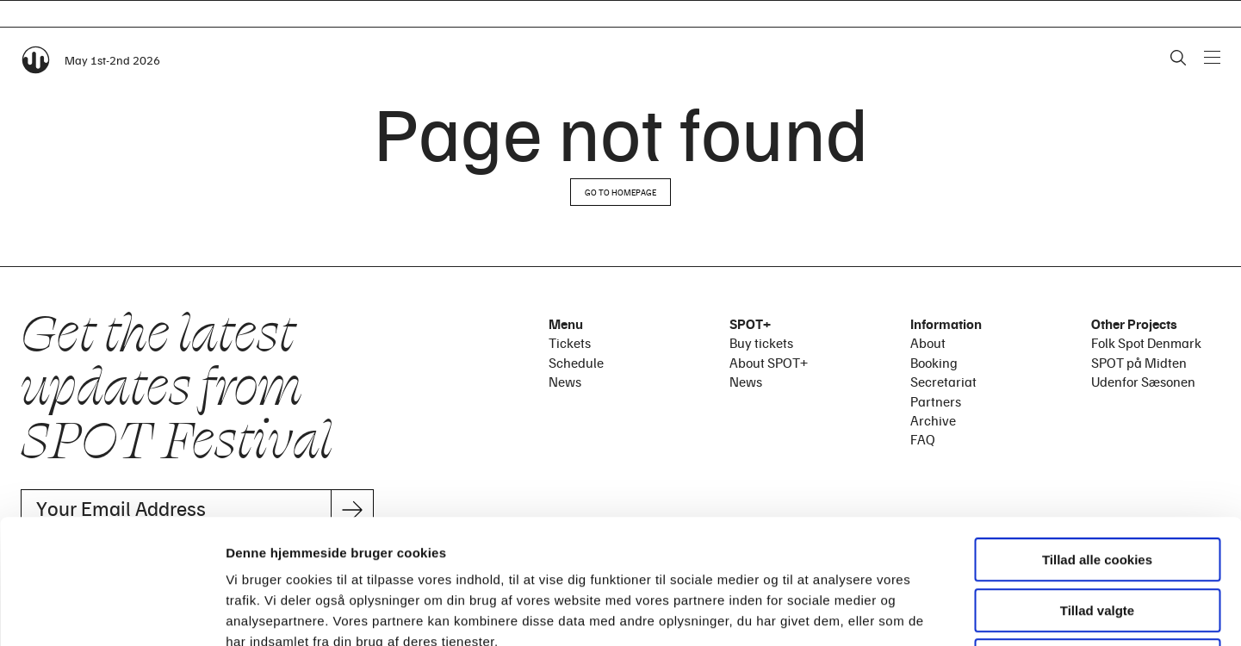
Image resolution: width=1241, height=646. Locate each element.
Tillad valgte (1097, 486)
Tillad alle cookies (1097, 435)
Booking (934, 362)
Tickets (570, 342)
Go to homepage (620, 192)
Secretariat (943, 381)
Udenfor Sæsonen (1143, 381)
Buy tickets (761, 342)
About (928, 342)
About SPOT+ (768, 362)
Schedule (576, 362)
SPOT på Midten (1139, 362)
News (565, 381)
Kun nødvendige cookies (1097, 536)
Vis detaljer (895, 612)
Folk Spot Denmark (1146, 342)
